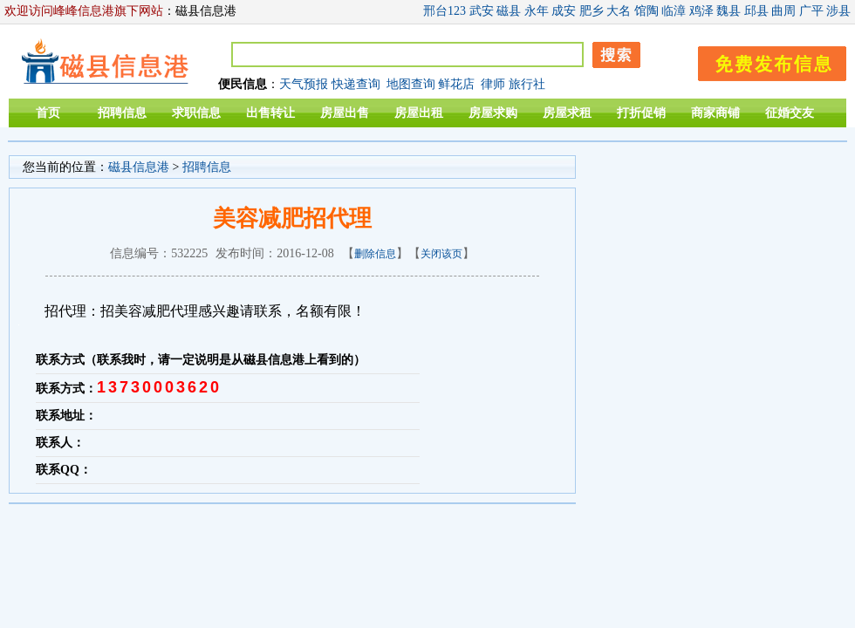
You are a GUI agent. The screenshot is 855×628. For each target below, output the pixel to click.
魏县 (728, 10)
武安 (481, 10)
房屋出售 (344, 112)
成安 (563, 10)
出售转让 (270, 112)
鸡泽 (701, 10)
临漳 (673, 10)
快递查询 (356, 84)
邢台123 (444, 10)
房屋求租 (567, 112)
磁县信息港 (138, 167)
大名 (618, 10)
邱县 (756, 10)
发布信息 (763, 60)
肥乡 (591, 10)
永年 (536, 10)
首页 (48, 112)
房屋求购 (493, 112)
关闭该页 (441, 254)
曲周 (783, 10)
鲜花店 (456, 84)
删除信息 (375, 254)
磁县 (508, 10)
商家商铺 (715, 112)
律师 (493, 84)
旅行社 (527, 84)
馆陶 (646, 10)
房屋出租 (418, 112)
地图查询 (410, 84)
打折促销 (641, 112)
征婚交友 (789, 112)
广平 (811, 10)
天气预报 (303, 84)
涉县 (838, 10)
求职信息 (196, 112)
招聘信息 (122, 112)
